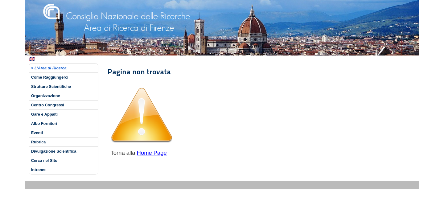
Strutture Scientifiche (51, 86)
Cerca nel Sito (44, 160)
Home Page (152, 153)
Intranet (38, 169)
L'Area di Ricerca (51, 68)
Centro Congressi (47, 105)
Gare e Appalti (44, 114)
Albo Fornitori (44, 123)
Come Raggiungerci (49, 77)
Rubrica (38, 142)
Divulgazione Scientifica (53, 151)
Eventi (37, 132)
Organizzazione (45, 95)
